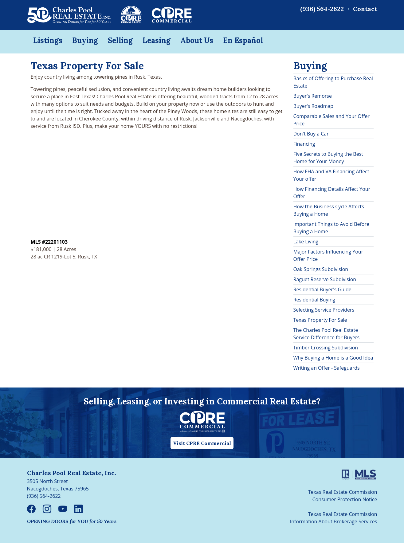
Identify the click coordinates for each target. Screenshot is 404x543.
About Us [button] (196, 40)
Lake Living (306, 241)
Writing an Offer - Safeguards (326, 367)
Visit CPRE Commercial (202, 443)
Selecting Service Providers (324, 309)
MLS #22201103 (49, 241)
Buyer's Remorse (312, 95)
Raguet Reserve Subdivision (324, 279)
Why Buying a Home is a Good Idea (333, 357)
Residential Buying (314, 299)
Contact (365, 9)
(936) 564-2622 (322, 9)
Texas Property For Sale (320, 320)
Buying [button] (85, 40)
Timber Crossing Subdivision (325, 347)
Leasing (157, 40)
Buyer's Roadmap (313, 106)
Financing (304, 143)
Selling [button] (120, 40)
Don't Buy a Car (311, 133)
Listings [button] (47, 40)
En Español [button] (243, 40)
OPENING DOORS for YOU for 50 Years (71, 521)
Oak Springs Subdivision (320, 269)
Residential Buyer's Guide (322, 289)
